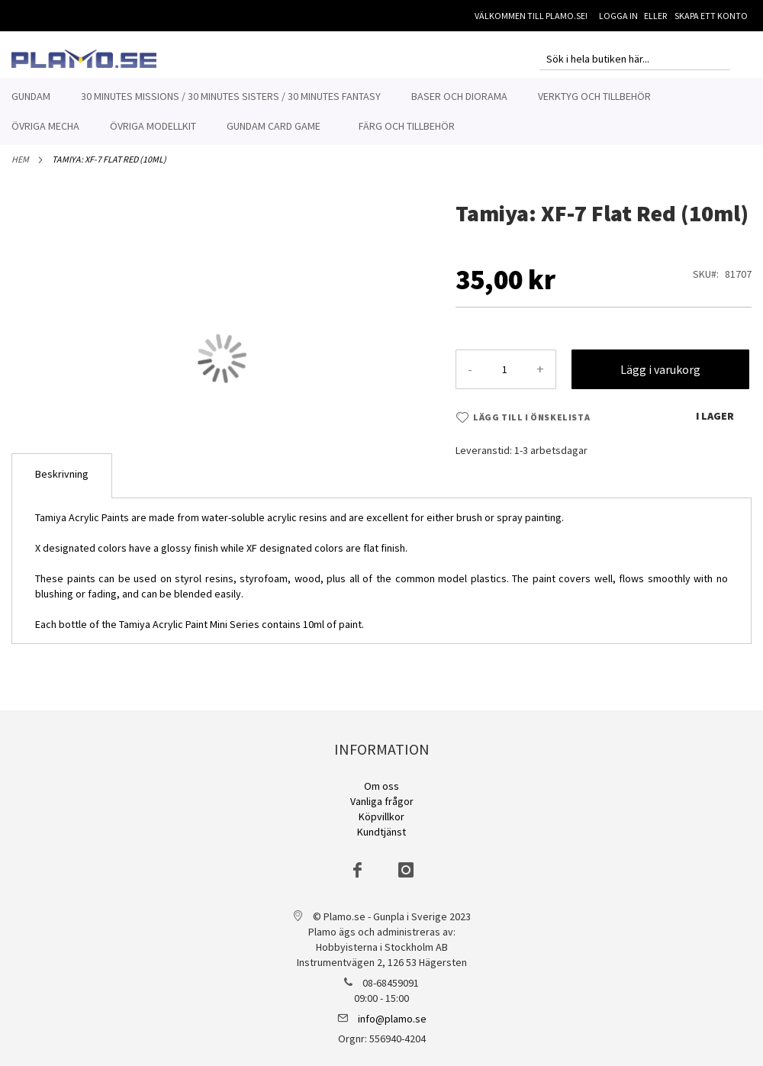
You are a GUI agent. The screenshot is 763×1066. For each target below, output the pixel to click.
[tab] (61, 484)
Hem (20, 167)
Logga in (618, 15)
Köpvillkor (381, 816)
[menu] (381, 111)
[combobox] (634, 58)
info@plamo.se (392, 1019)
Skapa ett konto (711, 15)
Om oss (381, 786)
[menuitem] (30, 96)
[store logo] (83, 59)
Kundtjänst (381, 832)
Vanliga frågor (382, 801)
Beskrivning (62, 482)
